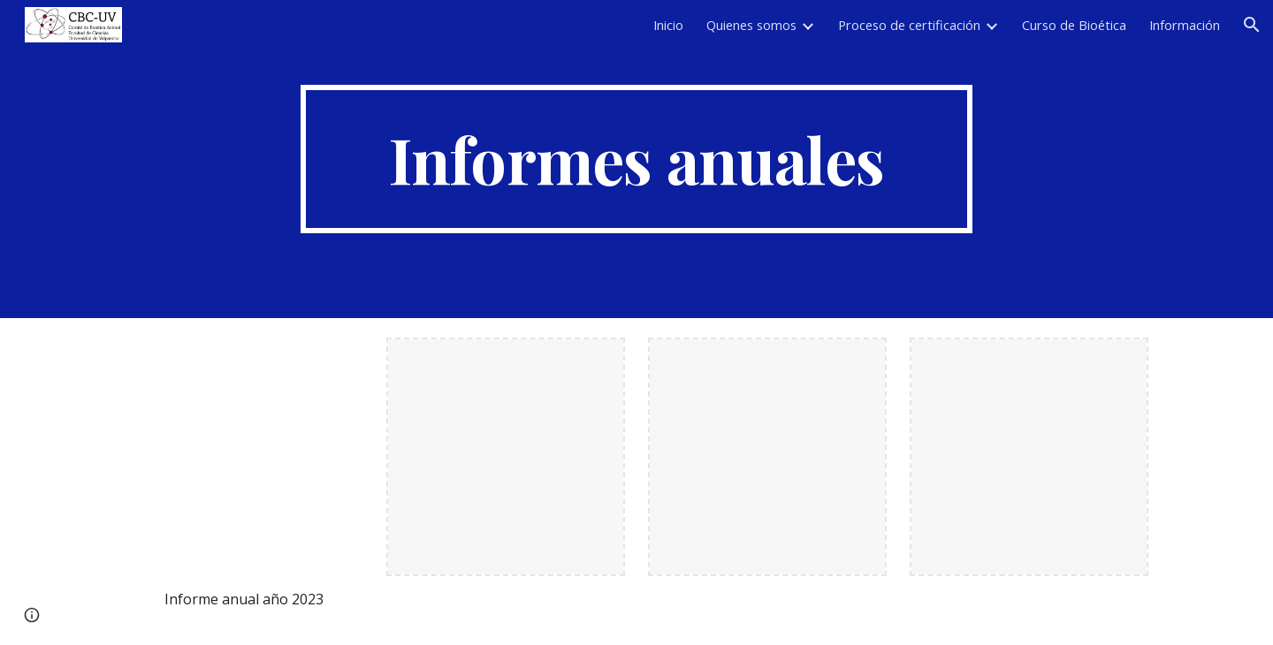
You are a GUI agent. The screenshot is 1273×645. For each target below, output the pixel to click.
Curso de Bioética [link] (1074, 25)
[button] (1252, 25)
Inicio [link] (668, 25)
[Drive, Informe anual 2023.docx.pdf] (244, 456)
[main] (636, 159)
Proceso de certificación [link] (909, 25)
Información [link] (1184, 25)
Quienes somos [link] (751, 25)
